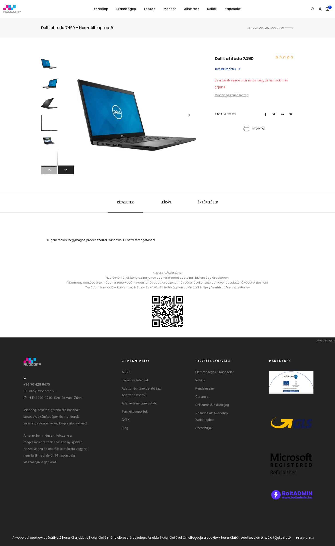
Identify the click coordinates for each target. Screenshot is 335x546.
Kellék (212, 9)
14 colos (229, 114)
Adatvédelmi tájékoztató (139, 403)
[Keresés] (312, 9)
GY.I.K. (126, 420)
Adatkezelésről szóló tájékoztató (266, 537)
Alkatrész (191, 9)
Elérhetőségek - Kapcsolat (214, 372)
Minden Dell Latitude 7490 (271, 28)
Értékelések (208, 202)
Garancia (201, 397)
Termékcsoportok (135, 412)
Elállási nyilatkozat (135, 380)
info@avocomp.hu (42, 391)
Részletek (125, 202)
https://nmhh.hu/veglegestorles (225, 287)
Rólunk (200, 380)
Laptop (150, 9)
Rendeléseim (204, 388)
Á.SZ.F (126, 372)
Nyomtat (254, 128)
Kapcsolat (233, 9)
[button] (189, 115)
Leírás (166, 202)
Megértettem (305, 538)
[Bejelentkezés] (320, 9)
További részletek (227, 69)
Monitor (170, 9)
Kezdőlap (100, 9)
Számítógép (126, 9)
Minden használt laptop (231, 95)
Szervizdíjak (203, 428)
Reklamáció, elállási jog (212, 405)
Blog (125, 428)
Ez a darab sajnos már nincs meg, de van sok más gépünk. (251, 83)
